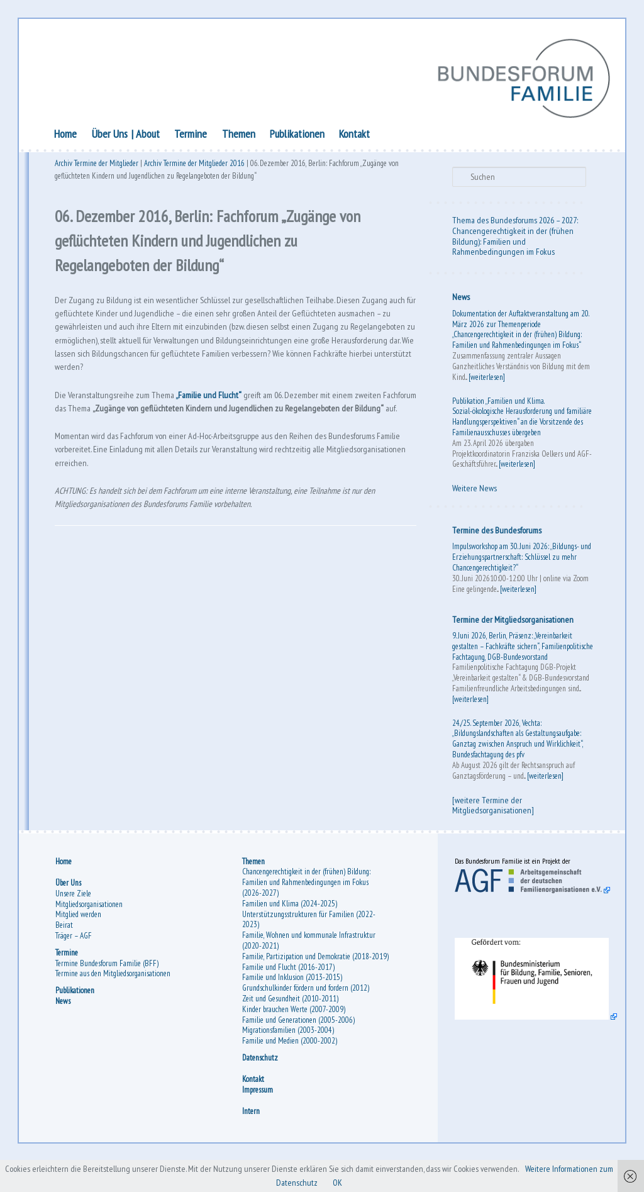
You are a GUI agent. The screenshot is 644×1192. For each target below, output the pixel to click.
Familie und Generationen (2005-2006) (299, 1045)
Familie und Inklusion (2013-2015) (293, 1003)
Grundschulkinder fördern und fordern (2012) (306, 1014)
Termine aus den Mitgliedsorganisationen (114, 989)
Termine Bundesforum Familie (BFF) (108, 978)
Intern (252, 1137)
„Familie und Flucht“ (225, 415)
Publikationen (299, 135)
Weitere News (473, 490)
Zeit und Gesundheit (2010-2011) (291, 1025)
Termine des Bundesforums (495, 532)
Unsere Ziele (75, 908)
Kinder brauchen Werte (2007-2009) (295, 1035)
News (460, 298)
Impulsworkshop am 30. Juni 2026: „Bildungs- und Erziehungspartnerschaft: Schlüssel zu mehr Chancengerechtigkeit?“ (520, 559)
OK (375, 1182)
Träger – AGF (75, 951)
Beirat (66, 940)
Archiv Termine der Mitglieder (99, 167)
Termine (193, 135)
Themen (240, 135)
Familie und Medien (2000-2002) (290, 1067)
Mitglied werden (80, 930)
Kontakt (356, 135)
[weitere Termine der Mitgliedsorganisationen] (492, 817)
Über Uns (112, 135)
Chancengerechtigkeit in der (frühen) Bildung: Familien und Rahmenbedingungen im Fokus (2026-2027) (307, 898)
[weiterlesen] (485, 378)
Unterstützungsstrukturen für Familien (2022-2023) (310, 934)
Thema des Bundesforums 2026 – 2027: (514, 222)
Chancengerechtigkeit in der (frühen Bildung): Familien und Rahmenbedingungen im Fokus (511, 242)
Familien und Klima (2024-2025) (290, 919)
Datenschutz (261, 1083)
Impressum (258, 1116)
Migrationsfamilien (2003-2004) (289, 1056)
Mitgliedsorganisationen (91, 919)
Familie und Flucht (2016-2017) (289, 993)
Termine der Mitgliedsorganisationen (511, 621)
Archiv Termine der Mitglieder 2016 (197, 167)
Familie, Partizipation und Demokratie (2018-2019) (308, 977)
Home (68, 135)
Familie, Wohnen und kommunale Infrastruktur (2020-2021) (310, 956)
